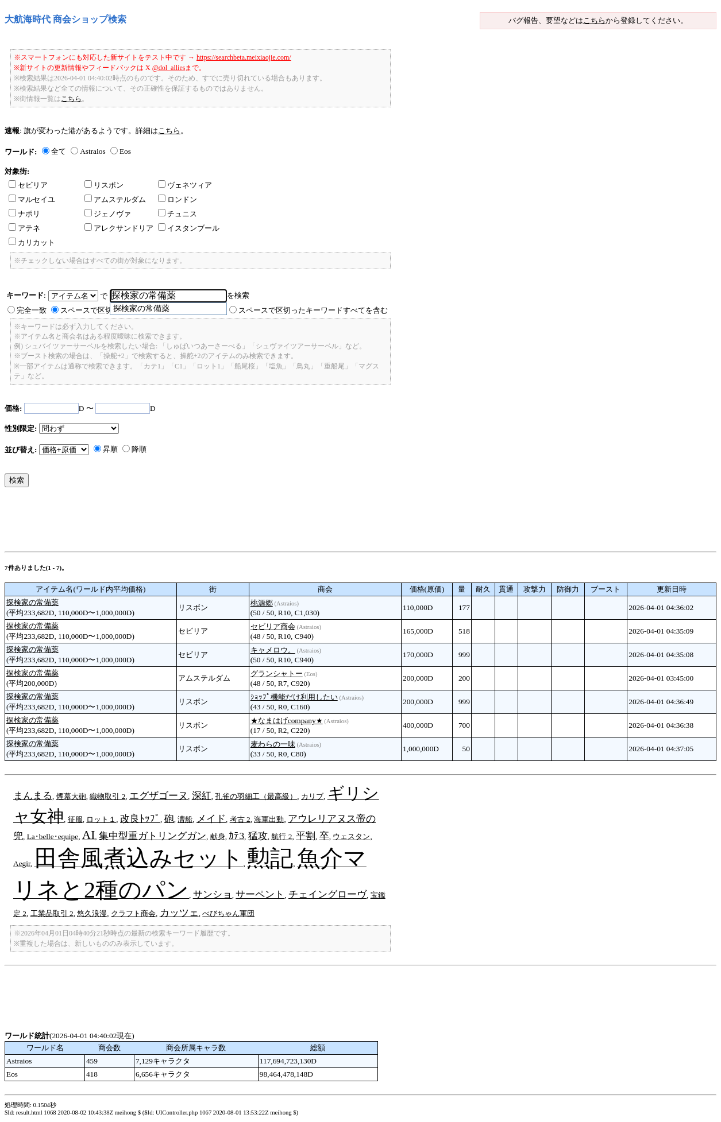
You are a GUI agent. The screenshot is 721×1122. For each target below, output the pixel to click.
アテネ (24, 228)
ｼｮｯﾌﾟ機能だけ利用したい (294, 697)
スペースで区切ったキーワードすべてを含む (313, 310)
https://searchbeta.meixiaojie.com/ (243, 57)
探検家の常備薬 (32, 602)
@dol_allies (169, 68)
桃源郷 (261, 603)
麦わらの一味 (272, 744)
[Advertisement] (214, 522)
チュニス (177, 213)
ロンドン (177, 199)
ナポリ (24, 213)
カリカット (32, 242)
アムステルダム (115, 199)
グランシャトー (276, 673)
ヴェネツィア (185, 185)
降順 (139, 449)
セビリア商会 (272, 626)
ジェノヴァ (107, 213)
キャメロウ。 (272, 650)
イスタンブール (188, 228)
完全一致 (32, 310)
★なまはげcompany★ (286, 720)
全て (58, 151)
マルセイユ (32, 199)
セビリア (28, 185)
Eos (125, 151)
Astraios (92, 151)
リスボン (104, 185)
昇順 (110, 449)
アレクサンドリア (118, 228)
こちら (594, 20)
